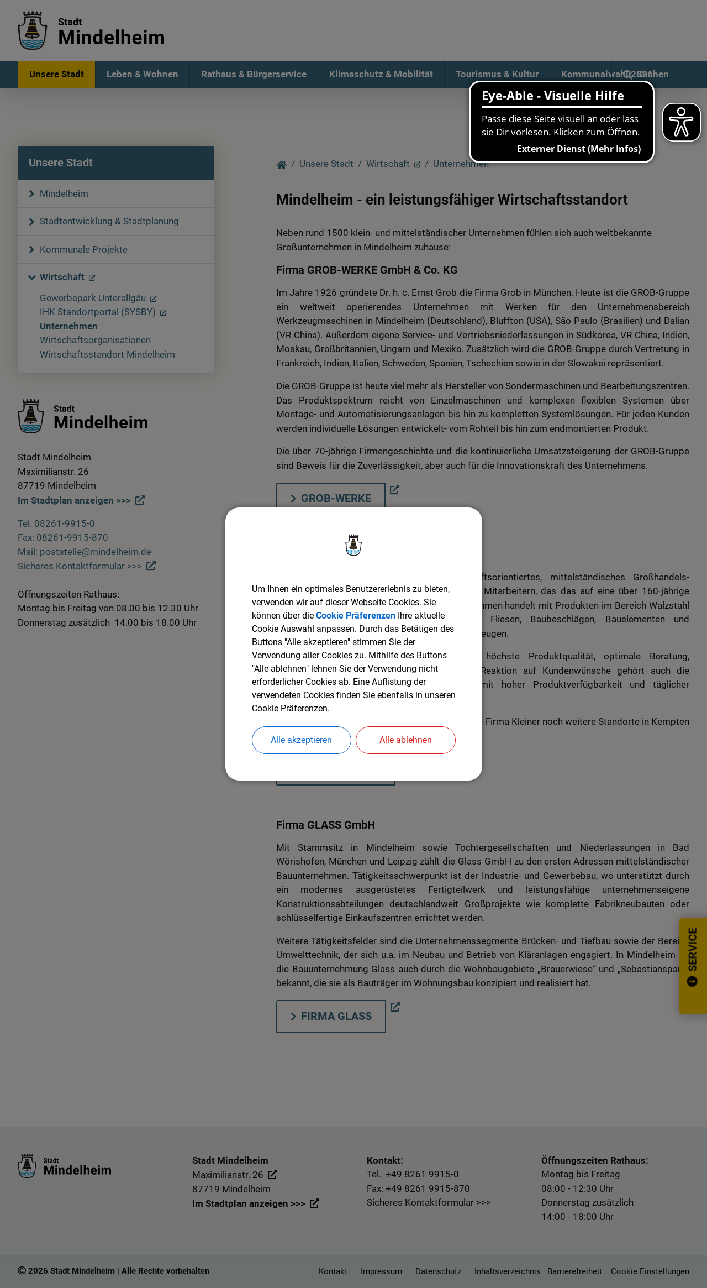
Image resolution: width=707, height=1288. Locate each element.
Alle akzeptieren (301, 740)
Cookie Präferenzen (355, 615)
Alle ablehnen (405, 740)
